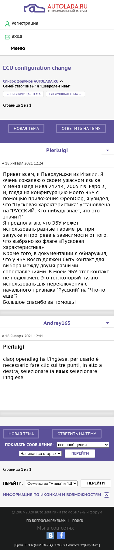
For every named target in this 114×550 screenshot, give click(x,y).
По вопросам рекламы (46, 521)
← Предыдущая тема (23, 94)
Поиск (77, 521)
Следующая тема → (65, 94)
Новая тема (26, 128)
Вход (17, 36)
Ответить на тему (81, 128)
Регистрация (25, 23)
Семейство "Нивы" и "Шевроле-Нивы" (37, 86)
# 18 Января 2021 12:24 (22, 163)
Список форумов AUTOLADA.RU (30, 81)
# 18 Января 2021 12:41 (22, 336)
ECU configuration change (37, 68)
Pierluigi (57, 150)
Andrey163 (57, 323)
